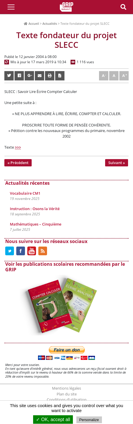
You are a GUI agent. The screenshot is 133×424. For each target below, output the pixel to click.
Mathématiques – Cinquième (35, 224)
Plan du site (67, 394)
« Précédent (18, 162)
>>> (18, 147)
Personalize (89, 420)
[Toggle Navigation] (11, 7)
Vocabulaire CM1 (25, 193)
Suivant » (116, 162)
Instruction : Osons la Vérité (35, 208)
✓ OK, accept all (53, 419)
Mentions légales (66, 388)
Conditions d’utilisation (67, 399)
